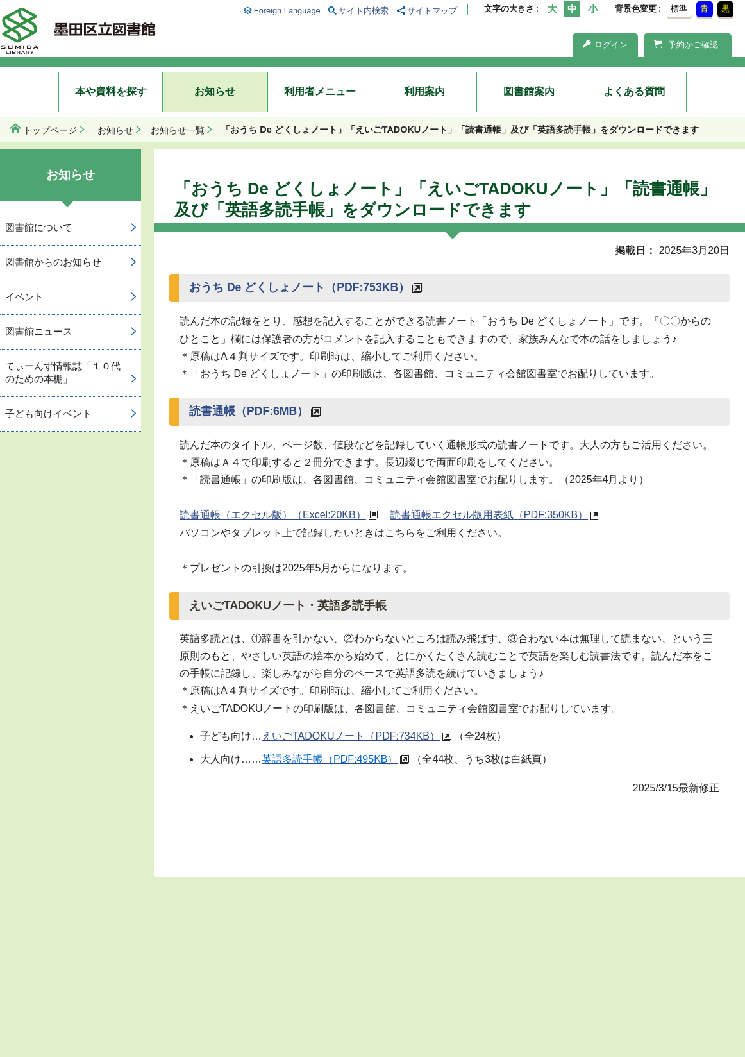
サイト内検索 (364, 10)
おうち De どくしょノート (299, 287)
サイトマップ (432, 10)
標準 (679, 8)
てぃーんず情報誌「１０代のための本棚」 (63, 372)
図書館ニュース (38, 331)
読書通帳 (248, 411)
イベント (24, 296)
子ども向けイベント (48, 413)
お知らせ (214, 91)
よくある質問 (634, 91)
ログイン (605, 44)
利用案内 (424, 91)
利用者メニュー (320, 91)
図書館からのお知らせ (53, 262)
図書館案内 (529, 91)
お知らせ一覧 (178, 130)
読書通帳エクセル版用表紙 (489, 514)
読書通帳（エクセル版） (273, 514)
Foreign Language (287, 10)
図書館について (38, 227)
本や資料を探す (111, 91)
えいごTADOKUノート (351, 736)
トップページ (50, 130)
